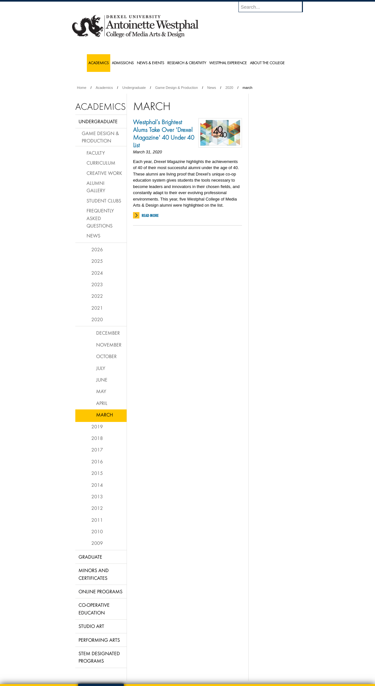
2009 (97, 543)
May (101, 391)
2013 (97, 496)
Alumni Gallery (96, 186)
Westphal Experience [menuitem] (228, 62)
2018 (97, 438)
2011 (97, 520)
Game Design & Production (176, 88)
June (101, 379)
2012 (97, 508)
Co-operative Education (94, 608)
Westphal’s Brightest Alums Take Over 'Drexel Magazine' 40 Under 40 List (163, 133)
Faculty (96, 153)
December (108, 333)
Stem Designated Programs (99, 657)
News (211, 88)
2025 (97, 261)
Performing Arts (99, 640)
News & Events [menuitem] (150, 62)
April (101, 403)
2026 (97, 249)
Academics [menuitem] (98, 62)
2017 (97, 449)
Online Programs (100, 591)
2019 (97, 426)
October (106, 356)
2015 (97, 473)
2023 (97, 284)
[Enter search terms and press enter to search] (274, 7)
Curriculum (101, 162)
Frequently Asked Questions (100, 218)
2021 (97, 307)
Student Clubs (104, 200)
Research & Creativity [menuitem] (186, 62)
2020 (229, 88)
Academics (104, 88)
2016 (97, 461)
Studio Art (91, 626)
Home (81, 88)
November (108, 344)
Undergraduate (134, 88)
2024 (97, 273)
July (100, 368)
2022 (97, 296)
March (104, 414)
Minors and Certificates (94, 574)
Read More (150, 215)
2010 (97, 531)
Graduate (90, 556)
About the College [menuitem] (267, 62)
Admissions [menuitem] (123, 62)
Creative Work (104, 173)
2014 (97, 485)
